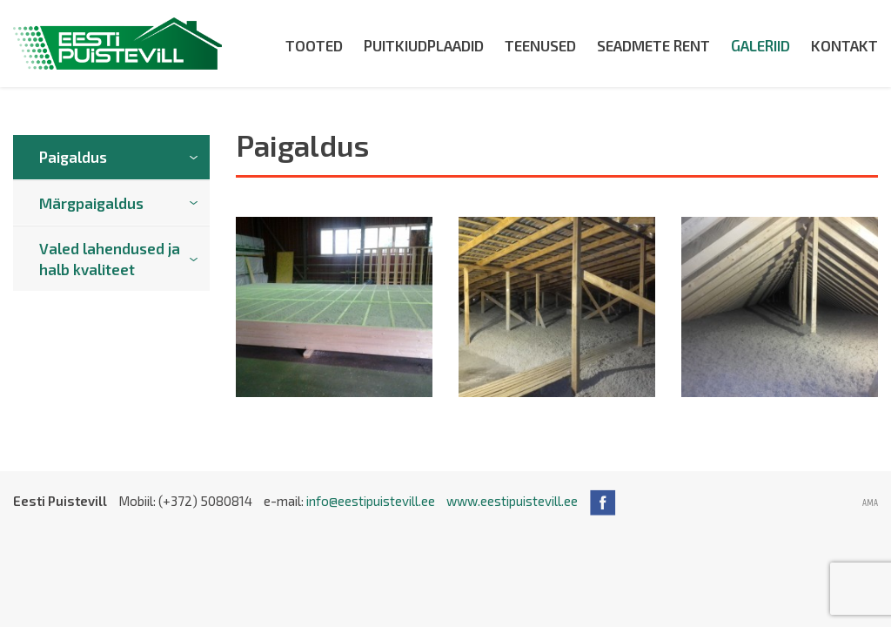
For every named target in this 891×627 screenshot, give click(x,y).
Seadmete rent (653, 45)
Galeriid (760, 45)
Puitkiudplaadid (424, 45)
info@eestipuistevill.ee (370, 501)
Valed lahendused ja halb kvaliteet (109, 258)
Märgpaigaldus (91, 203)
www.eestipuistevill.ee (512, 501)
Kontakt (844, 45)
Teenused (540, 45)
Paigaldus (73, 156)
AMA (870, 503)
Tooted (314, 45)
